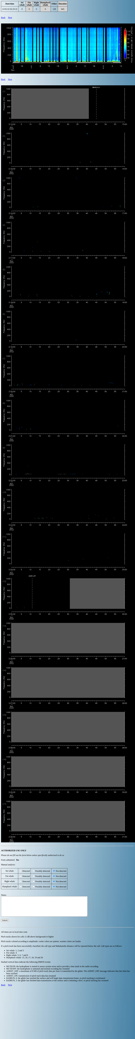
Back (3, 17)
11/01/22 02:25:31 (9, 9)
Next (10, 17)
